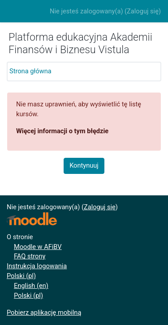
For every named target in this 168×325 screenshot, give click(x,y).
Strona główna (30, 71)
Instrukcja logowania (37, 266)
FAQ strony (29, 256)
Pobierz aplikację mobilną (44, 312)
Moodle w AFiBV (38, 247)
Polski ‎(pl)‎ (21, 276)
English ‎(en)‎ (31, 286)
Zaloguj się (143, 11)
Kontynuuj (84, 165)
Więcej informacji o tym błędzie (62, 131)
